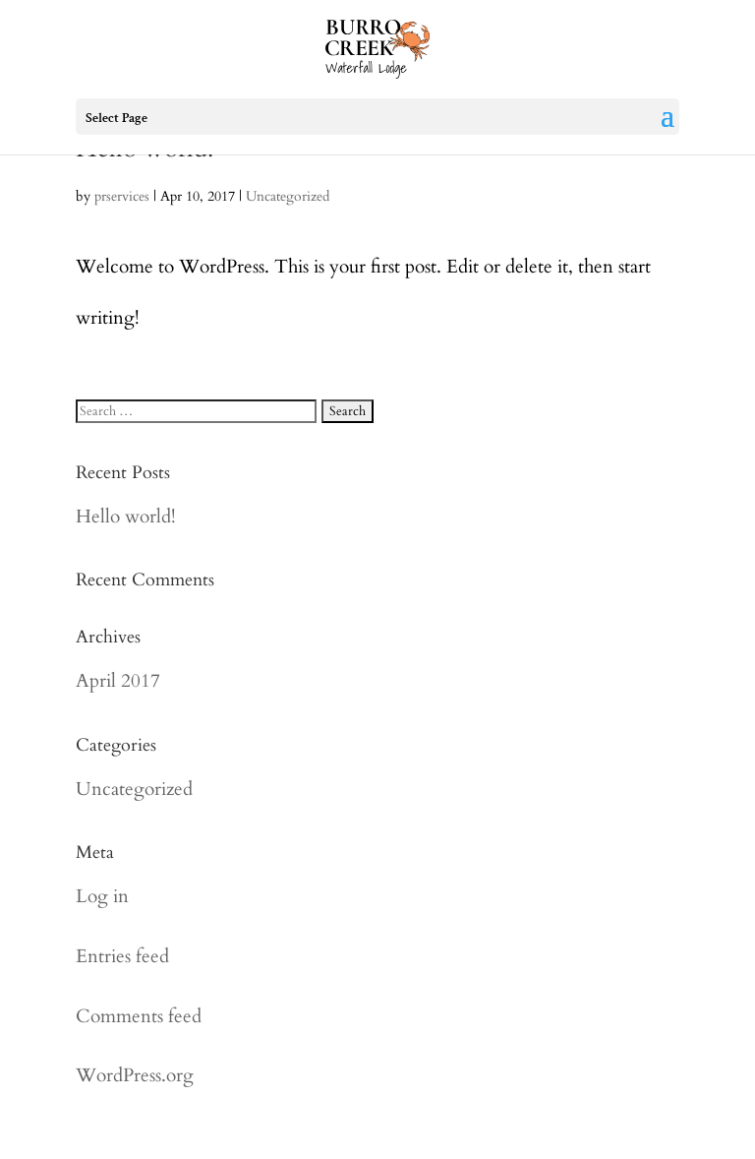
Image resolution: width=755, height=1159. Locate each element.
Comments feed (139, 1016)
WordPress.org (135, 1075)
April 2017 (118, 681)
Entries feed (122, 956)
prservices (121, 196)
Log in (102, 896)
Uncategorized (287, 196)
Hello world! (126, 516)
